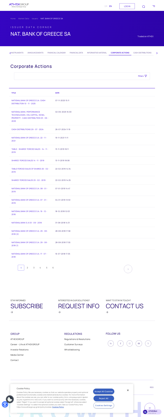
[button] (5, 404)
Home (13, 18)
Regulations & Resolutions (77, 340)
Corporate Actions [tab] (120, 52)
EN (110, 6)
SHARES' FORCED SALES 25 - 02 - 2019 (29, 180)
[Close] (128, 390)
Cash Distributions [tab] (142, 52)
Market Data (23, 18)
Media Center (17, 356)
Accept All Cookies (104, 391)
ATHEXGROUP (17, 340)
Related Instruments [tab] (13, 52)
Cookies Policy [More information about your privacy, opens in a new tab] (58, 407)
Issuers (35, 18)
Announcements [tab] (35, 52)
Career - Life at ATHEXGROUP (25, 345)
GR (106, 6)
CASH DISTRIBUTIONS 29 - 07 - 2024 (28, 129)
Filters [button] (141, 76)
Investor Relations (20, 350)
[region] (71, 398)
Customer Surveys (73, 345)
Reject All (103, 398)
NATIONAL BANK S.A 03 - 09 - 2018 (27, 222)
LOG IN (127, 6)
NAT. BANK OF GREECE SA (52, 18)
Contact (15, 361)
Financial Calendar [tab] (57, 52)
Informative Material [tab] (97, 52)
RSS (151, 388)
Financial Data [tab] (76, 52)
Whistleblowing (72, 350)
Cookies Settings (103, 405)
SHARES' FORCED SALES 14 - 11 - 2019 (28, 160)
